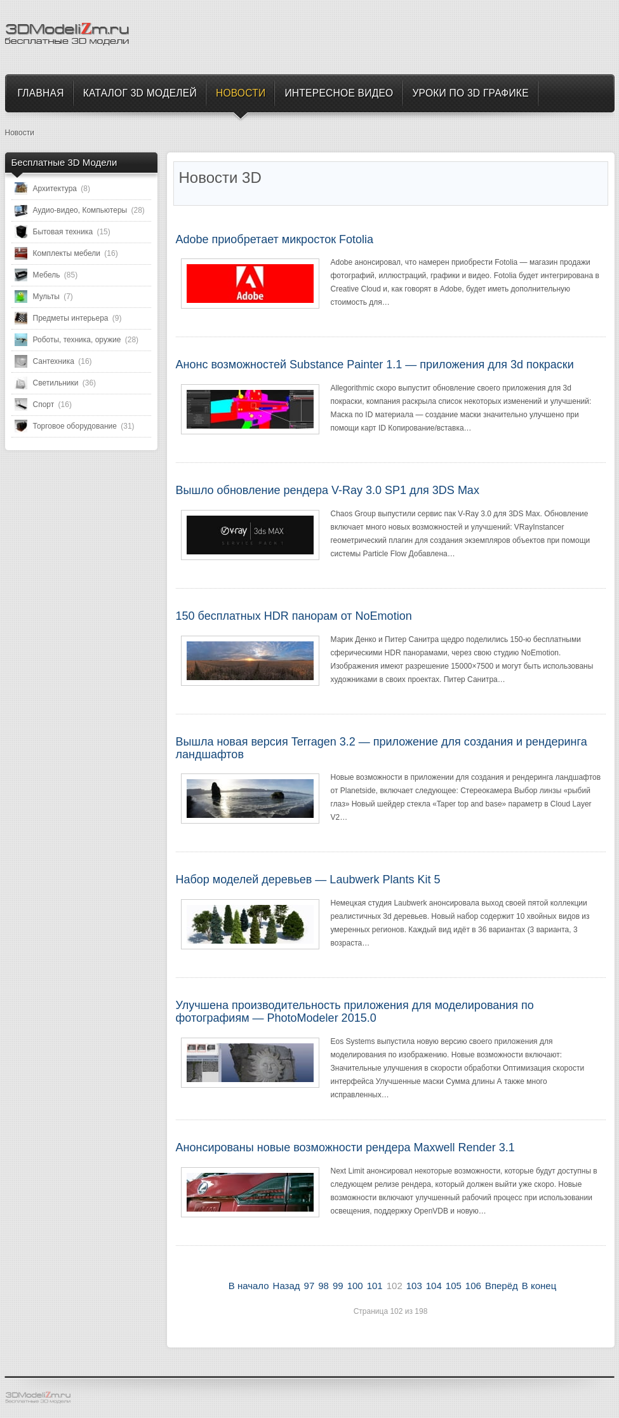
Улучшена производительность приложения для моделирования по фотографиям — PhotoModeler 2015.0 (355, 1011)
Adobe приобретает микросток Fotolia (275, 239)
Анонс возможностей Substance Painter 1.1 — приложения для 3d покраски (375, 364)
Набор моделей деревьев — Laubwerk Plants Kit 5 (308, 879)
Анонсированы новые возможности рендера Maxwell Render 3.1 (345, 1147)
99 (338, 1285)
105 (454, 1285)
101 (375, 1285)
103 (414, 1285)
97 (309, 1285)
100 (355, 1285)
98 (323, 1285)
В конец (539, 1285)
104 (434, 1285)
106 (473, 1285)
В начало (249, 1285)
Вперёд (501, 1285)
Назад (286, 1285)
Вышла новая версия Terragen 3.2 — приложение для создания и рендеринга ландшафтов (381, 748)
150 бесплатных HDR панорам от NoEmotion (294, 616)
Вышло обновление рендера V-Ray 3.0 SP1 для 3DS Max (327, 490)
